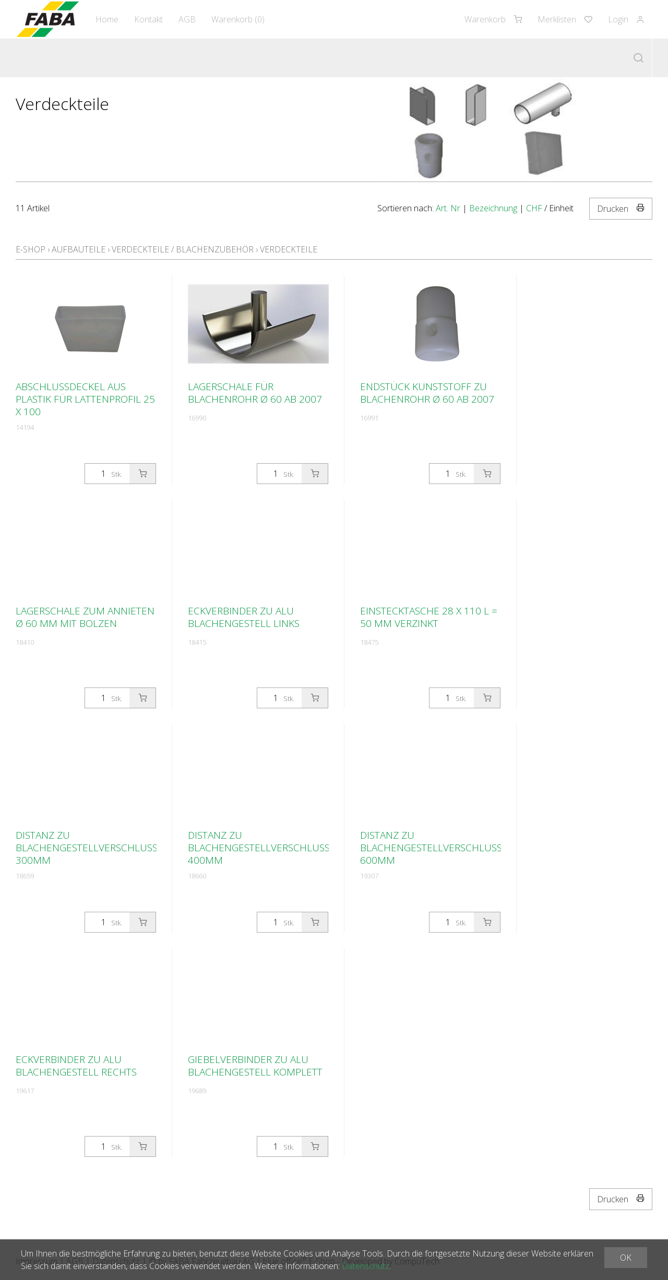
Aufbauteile (78, 249)
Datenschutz (365, 1266)
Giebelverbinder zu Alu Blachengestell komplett (255, 1066)
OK (625, 1257)
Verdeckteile (288, 249)
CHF (534, 208)
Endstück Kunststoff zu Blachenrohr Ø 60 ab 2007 (427, 393)
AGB (187, 19)
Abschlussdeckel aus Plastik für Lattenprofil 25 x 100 (85, 399)
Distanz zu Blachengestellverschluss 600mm (431, 847)
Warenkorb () (238, 19)
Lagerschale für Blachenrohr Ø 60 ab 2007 (255, 393)
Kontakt (148, 19)
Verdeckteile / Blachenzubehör (183, 249)
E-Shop (30, 249)
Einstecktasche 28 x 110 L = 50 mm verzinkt (428, 617)
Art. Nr (448, 208)
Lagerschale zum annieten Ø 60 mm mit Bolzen (85, 617)
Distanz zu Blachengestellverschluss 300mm (87, 847)
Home (107, 19)
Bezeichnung (493, 208)
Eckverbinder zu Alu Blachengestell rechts (76, 1066)
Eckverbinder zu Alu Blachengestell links (244, 617)
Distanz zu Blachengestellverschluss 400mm (259, 847)
